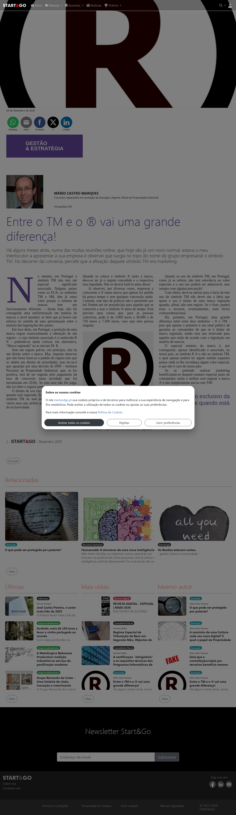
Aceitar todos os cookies (74, 422)
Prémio (111, 5)
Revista (52, 5)
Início (36, 5)
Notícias (94, 5)
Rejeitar (124, 422)
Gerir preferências (168, 422)
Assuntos (73, 5)
